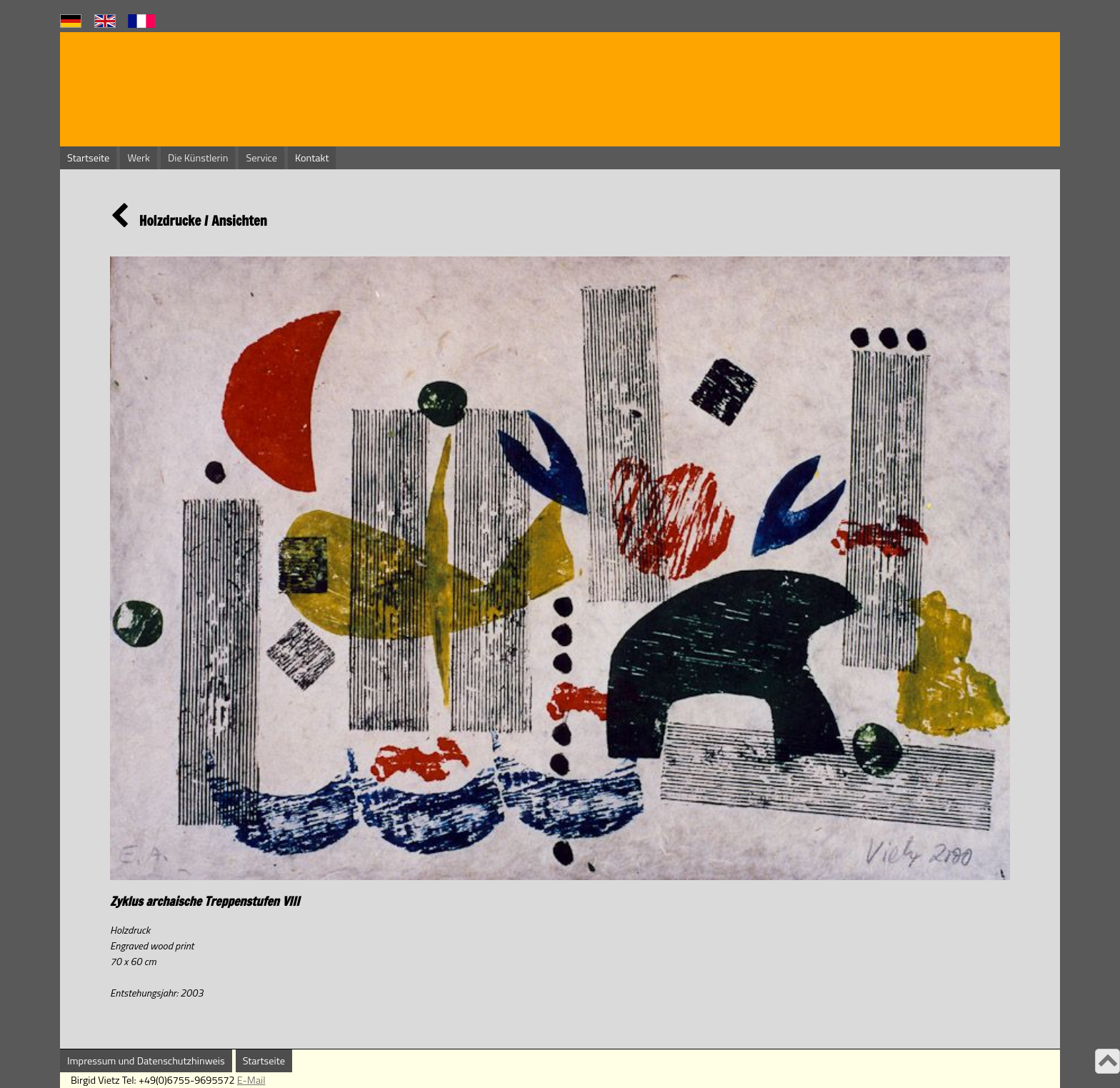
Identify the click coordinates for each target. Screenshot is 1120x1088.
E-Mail (251, 1080)
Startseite (88, 158)
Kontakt (312, 158)
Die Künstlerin (198, 158)
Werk (138, 158)
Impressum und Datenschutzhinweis (146, 1061)
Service (261, 158)
